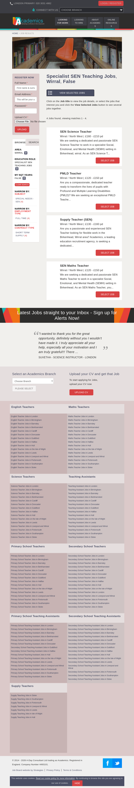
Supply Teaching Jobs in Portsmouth (26, 702)
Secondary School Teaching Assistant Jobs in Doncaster (92, 644)
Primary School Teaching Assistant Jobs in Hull (30, 654)
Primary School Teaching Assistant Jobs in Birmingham (34, 629)
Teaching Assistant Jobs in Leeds (82, 522)
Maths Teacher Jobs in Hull (79, 445)
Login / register (110, 3)
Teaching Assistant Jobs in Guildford (83, 508)
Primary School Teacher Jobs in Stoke (27, 607)
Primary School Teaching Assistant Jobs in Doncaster (33, 644)
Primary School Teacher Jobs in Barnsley (28, 563)
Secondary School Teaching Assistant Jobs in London (90, 625)
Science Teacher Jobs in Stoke (24, 537)
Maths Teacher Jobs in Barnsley (81, 423)
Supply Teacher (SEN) (76, 219)
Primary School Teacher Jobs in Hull (26, 585)
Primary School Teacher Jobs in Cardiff (27, 570)
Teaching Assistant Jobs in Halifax (82, 511)
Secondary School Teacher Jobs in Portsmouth (88, 599)
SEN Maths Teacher (74, 265)
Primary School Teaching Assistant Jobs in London (32, 625)
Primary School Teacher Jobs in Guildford (28, 577)
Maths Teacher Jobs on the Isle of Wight (85, 449)
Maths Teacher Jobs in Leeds (80, 453)
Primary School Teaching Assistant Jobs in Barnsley (32, 633)
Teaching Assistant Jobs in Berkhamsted (85, 497)
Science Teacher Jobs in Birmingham (26, 490)
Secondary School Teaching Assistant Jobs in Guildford (34, 647)
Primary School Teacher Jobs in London (28, 556)
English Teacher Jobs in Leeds (24, 453)
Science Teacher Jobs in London (24, 486)
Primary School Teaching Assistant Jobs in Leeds (31, 662)
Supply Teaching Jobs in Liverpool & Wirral (29, 706)
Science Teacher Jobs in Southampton (27, 533)
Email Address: (23, 94)
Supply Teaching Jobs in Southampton (27, 699)
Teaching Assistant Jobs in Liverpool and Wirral (88, 526)
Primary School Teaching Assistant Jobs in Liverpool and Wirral (37, 665)
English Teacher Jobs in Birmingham (26, 420)
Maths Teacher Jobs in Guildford (81, 438)
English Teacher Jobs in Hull (23, 445)
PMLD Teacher (70, 173)
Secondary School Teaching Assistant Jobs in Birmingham (92, 629)
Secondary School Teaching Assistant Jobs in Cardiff (90, 640)
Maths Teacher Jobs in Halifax (80, 442)
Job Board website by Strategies (27, 770)
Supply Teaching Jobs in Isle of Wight (26, 713)
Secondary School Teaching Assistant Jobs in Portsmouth (92, 672)
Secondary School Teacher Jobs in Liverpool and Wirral (91, 596)
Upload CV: (21, 117)
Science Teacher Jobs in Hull (23, 515)
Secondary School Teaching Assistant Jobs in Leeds (90, 662)
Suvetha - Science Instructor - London (67, 357)
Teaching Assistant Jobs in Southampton (85, 533)
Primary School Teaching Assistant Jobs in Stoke (31, 676)
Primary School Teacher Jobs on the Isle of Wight (31, 588)
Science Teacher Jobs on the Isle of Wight (28, 519)
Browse (20, 142)
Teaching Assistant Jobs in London (82, 486)
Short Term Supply (23, 234)
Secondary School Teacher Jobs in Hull (84, 585)
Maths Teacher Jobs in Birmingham (83, 420)
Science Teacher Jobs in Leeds (24, 522)
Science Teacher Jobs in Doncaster (26, 504)
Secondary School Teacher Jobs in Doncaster (87, 574)
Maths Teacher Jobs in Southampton (83, 464)
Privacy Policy (53, 770)
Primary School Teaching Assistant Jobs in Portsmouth (34, 669)
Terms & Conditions (72, 770)
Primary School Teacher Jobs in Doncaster (29, 574)
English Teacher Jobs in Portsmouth (26, 460)
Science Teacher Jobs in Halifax (24, 511)
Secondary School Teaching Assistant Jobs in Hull (89, 654)
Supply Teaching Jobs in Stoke (24, 695)
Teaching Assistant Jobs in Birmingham (84, 490)
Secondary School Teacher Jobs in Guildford (87, 577)
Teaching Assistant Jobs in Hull (81, 515)
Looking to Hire (79, 21)
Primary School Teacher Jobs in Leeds (27, 592)
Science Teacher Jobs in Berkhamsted (27, 497)
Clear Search (22, 185)
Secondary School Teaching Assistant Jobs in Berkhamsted (93, 636)
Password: (21, 105)
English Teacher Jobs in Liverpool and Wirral (29, 456)
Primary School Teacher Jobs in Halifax (27, 581)
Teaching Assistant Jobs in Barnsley (83, 493)
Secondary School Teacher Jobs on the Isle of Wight (90, 588)
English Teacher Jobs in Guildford (25, 438)
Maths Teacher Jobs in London (81, 416)
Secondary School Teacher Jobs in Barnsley (86, 563)
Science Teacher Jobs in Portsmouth (26, 530)
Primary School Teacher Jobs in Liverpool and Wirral (33, 596)
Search (34, 142)
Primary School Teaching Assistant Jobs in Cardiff (31, 640)
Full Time (23, 218)
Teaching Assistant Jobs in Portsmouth (84, 530)
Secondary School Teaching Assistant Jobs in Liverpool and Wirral (93, 666)
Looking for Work (62, 21)
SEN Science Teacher (76, 131)
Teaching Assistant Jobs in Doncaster (84, 504)
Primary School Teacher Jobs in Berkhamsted (30, 567)
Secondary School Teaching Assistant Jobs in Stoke (90, 679)
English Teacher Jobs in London (24, 416)
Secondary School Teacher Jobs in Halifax (86, 581)
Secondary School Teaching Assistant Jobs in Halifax (33, 651)
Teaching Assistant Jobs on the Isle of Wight (86, 519)
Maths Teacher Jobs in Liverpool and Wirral (86, 456)
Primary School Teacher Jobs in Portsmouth (29, 599)
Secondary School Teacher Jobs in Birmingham (88, 559)
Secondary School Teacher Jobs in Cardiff (85, 570)
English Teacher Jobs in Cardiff (24, 431)
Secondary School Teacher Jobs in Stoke (85, 607)
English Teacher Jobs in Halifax (24, 442)
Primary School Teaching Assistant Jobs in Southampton (34, 673)
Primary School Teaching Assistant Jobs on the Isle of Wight (36, 658)
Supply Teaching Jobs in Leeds (24, 710)
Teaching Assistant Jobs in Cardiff (82, 500)
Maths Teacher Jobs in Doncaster (82, 434)
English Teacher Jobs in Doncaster (25, 434)
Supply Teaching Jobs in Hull (23, 717)
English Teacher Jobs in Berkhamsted (27, 427)
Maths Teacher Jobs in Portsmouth (82, 460)
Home (15, 33)
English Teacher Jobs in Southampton (27, 464)
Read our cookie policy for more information (55, 778)
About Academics (95, 23)
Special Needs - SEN (25, 200)
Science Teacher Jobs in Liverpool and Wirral (30, 526)
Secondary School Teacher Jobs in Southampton (88, 603)
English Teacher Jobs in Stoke (23, 467)
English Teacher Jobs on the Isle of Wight (28, 449)
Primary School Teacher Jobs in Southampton (30, 603)
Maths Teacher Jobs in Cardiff (80, 431)
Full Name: (21, 82)
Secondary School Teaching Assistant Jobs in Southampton (93, 675)
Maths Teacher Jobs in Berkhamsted (83, 427)
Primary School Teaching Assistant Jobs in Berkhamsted (34, 636)
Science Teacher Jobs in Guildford (25, 508)
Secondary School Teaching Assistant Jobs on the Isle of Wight (94, 658)
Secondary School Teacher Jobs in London (86, 556)
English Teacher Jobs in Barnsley (25, 423)
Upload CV (81, 392)
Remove (25, 152)
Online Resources (111, 23)
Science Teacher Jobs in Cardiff (24, 500)
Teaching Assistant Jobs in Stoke (82, 537)
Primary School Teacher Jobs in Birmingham (29, 559)
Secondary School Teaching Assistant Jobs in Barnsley (91, 633)
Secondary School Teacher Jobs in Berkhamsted (88, 567)
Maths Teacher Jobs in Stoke (80, 467)
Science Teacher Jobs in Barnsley (25, 493)
